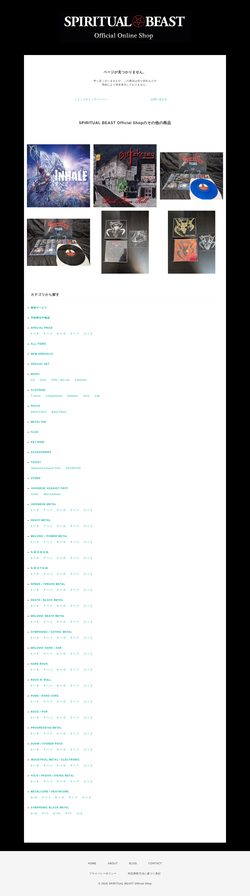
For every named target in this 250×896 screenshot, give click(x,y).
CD (33, 379)
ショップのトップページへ (90, 99)
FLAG (35, 432)
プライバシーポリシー (103, 873)
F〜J (45, 813)
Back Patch (59, 411)
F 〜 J (48, 333)
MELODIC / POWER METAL (49, 536)
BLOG (133, 863)
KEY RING (38, 442)
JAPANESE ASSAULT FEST (49, 488)
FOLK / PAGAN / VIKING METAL (52, 775)
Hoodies (72, 395)
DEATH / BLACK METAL (47, 600)
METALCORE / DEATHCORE (50, 791)
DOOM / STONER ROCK (47, 743)
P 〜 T (75, 333)
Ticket (35, 494)
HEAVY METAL (41, 520)
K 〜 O (61, 333)
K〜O (56, 813)
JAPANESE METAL (43, 504)
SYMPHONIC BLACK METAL (50, 807)
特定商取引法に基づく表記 (144, 873)
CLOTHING (38, 390)
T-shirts (36, 395)
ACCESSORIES (41, 452)
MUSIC (35, 374)
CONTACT (155, 863)
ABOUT (113, 863)
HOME (92, 863)
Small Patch (39, 411)
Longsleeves (54, 395)
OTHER (36, 478)
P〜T (68, 813)
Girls (86, 395)
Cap (97, 395)
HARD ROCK (39, 663)
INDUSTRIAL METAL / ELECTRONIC (55, 759)
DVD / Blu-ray (61, 379)
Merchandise (52, 494)
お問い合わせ (159, 99)
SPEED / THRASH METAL (48, 584)
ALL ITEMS (38, 343)
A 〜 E (35, 333)
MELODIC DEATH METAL (48, 616)
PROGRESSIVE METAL (46, 727)
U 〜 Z (88, 333)
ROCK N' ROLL (41, 679)
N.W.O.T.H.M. (40, 568)
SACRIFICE (73, 468)
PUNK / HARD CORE (45, 695)
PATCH (35, 406)
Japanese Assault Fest (46, 468)
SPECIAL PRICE (42, 327)
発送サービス (39, 307)
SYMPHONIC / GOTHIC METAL (51, 632)
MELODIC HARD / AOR (46, 647)
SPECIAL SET (40, 364)
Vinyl (43, 379)
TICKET (36, 462)
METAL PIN (38, 421)
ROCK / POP (39, 711)
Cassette (80, 379)
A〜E (34, 797)
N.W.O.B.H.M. (40, 552)
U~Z (79, 813)
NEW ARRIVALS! (42, 353)
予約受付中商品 (40, 317)
